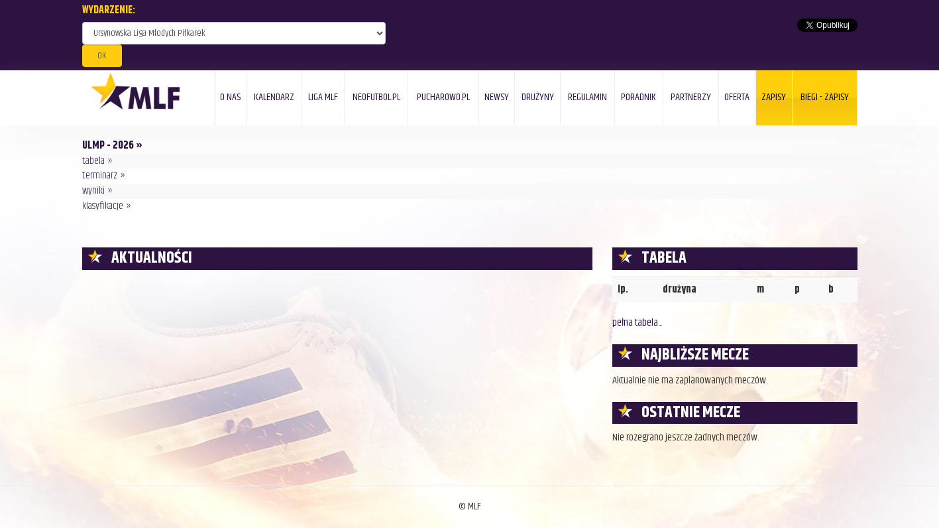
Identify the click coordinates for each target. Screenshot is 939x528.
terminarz (99, 175)
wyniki (93, 190)
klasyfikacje (102, 206)
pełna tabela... (637, 322)
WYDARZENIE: (108, 11)
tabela (93, 161)
